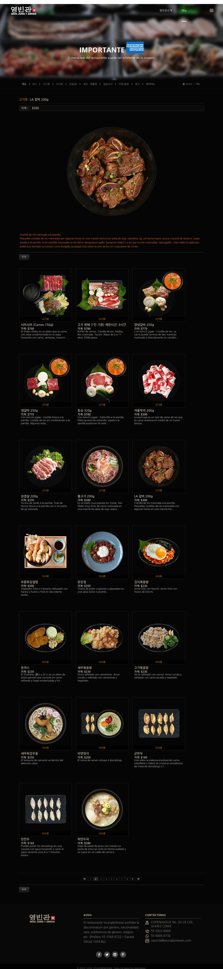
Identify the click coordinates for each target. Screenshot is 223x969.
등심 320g (85, 406)
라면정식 (83, 749)
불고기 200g (86, 492)
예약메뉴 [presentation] (150, 80)
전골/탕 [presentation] (73, 80)
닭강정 (82, 578)
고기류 (24, 95)
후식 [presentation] (137, 80)
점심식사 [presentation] (108, 80)
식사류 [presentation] (59, 80)
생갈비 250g (29, 406)
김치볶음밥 (141, 578)
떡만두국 (83, 835)
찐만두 (25, 835)
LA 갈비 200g (39, 95)
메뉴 (24, 80)
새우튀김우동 (29, 749)
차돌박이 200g (144, 406)
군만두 (138, 749)
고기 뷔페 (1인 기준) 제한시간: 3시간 (102, 320)
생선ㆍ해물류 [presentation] (90, 80)
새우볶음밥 (85, 663)
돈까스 (25, 663)
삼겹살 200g (29, 492)
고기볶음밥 (141, 663)
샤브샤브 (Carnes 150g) (37, 320)
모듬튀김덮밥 (29, 578)
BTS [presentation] (35, 80)
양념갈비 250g (144, 320)
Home (187, 80)
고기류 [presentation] (46, 80)
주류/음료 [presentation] (124, 80)
